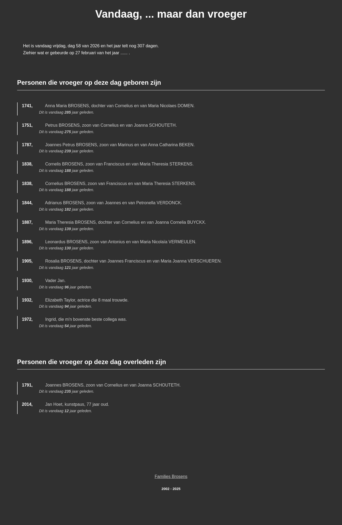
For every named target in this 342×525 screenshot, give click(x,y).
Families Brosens (171, 476)
